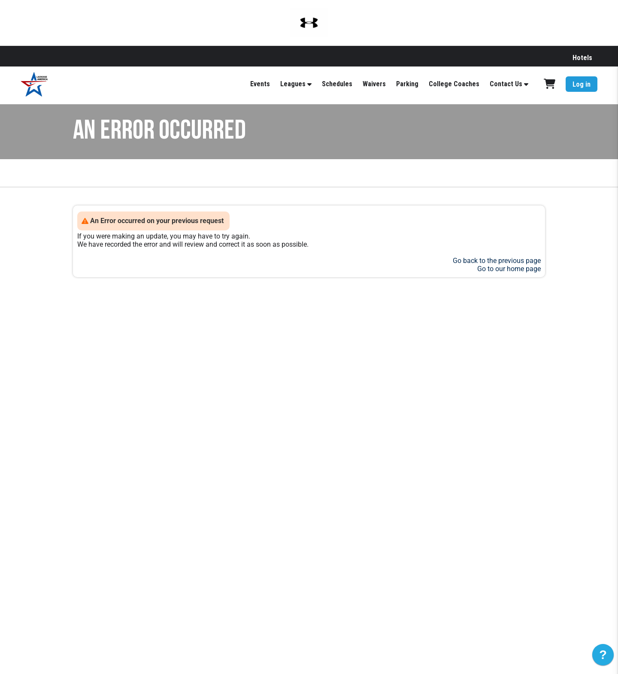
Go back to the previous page (497, 261)
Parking (407, 84)
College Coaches (454, 84)
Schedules (337, 84)
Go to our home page (509, 269)
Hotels (582, 58)
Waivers (374, 84)
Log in (582, 84)
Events (260, 84)
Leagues (293, 84)
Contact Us (506, 84)
